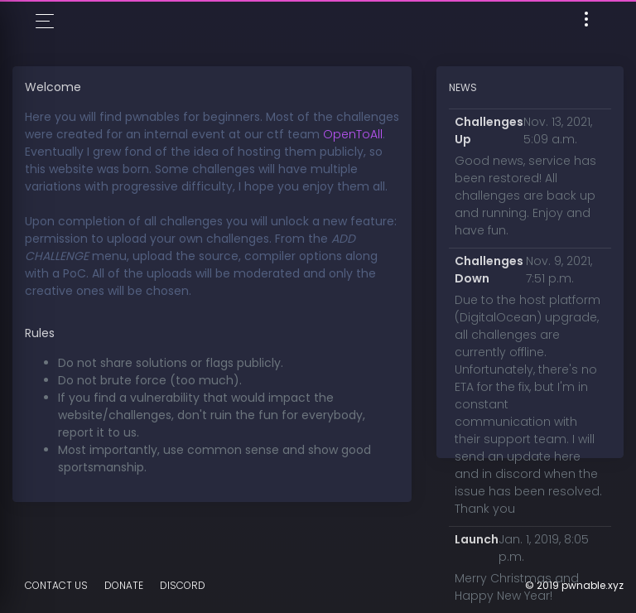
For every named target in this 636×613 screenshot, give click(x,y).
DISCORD (182, 585)
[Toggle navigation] (586, 22)
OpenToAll (353, 134)
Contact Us (56, 585)
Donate (123, 585)
